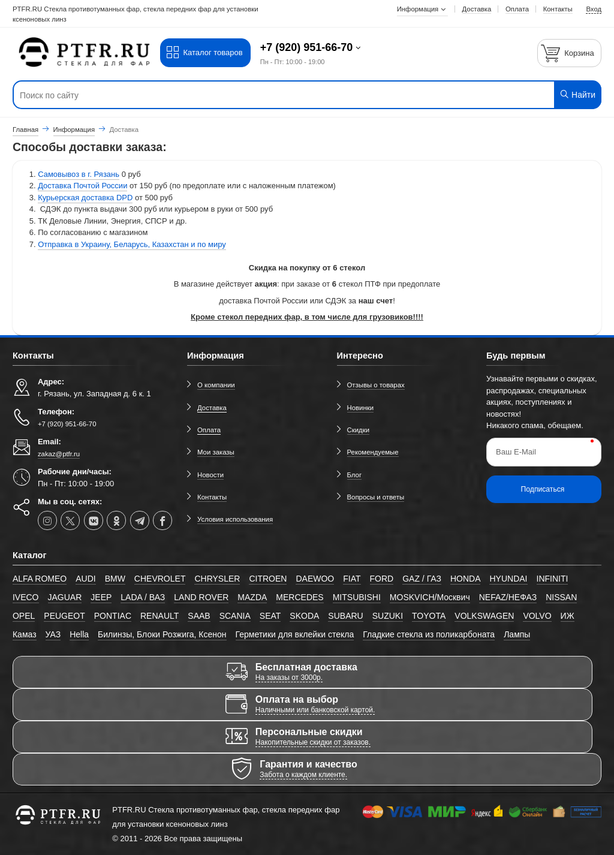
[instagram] (47, 520)
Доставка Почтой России (82, 185)
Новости (210, 474)
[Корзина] (569, 53)
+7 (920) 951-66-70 (308, 47)
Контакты (212, 497)
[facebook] (162, 520)
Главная (25, 129)
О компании (216, 385)
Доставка (212, 407)
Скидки (358, 429)
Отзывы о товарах (376, 385)
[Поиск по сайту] (257, 95)
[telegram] (139, 520)
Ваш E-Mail (516, 451)
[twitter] (70, 520)
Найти (577, 94)
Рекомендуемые (373, 452)
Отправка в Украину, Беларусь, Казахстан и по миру (132, 244)
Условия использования (235, 519)
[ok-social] (116, 520)
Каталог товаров (204, 53)
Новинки (360, 407)
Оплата (209, 429)
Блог (354, 474)
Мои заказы (215, 452)
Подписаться (543, 489)
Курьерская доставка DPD (85, 197)
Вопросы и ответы (376, 497)
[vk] (93, 520)
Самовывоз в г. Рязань (78, 174)
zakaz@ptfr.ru (59, 453)
